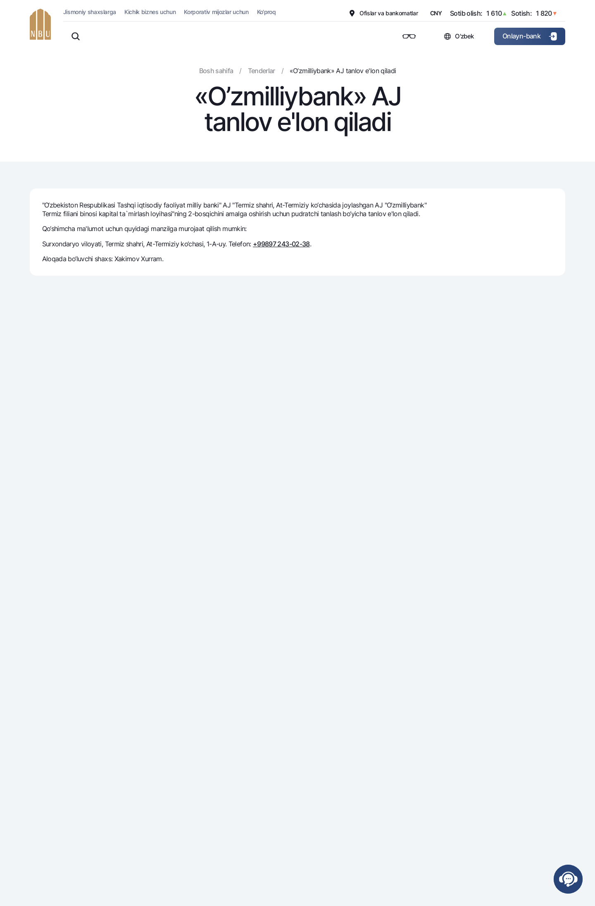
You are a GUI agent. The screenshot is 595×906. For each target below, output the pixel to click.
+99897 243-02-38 (281, 244)
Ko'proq (266, 11)
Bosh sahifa (216, 71)
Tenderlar (261, 71)
